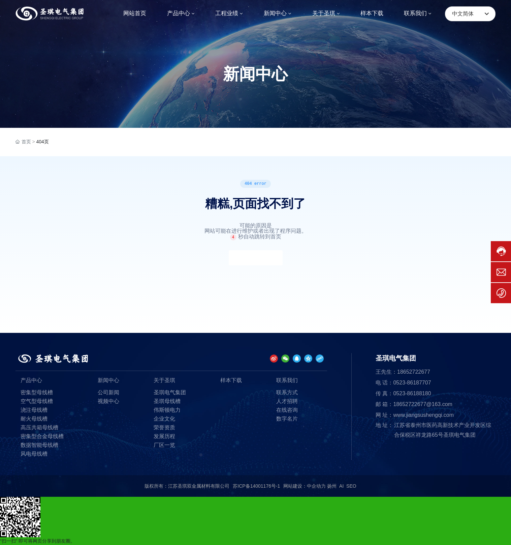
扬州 (332, 486)
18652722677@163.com (422, 404)
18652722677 (413, 372)
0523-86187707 (412, 382)
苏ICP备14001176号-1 (256, 486)
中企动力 (316, 486)
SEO (351, 486)
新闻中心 (255, 74)
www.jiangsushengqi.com (423, 415)
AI (341, 486)
